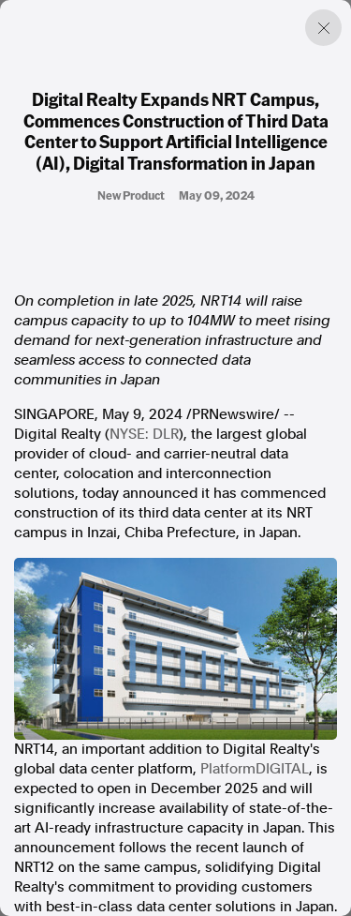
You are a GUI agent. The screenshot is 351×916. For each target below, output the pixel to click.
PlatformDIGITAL (254, 768)
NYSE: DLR (144, 434)
